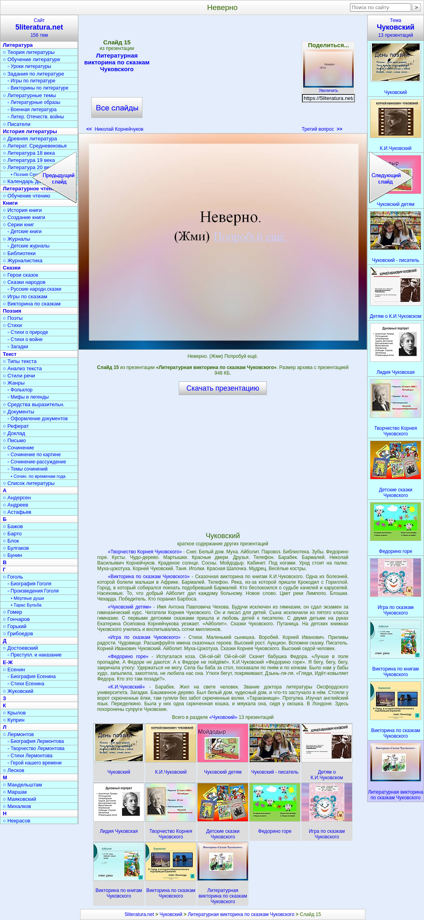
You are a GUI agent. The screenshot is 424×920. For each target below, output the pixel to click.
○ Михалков (17, 806)
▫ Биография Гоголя (29, 584)
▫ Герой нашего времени (35, 763)
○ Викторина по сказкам (31, 304)
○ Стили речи (19, 376)
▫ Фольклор (20, 390)
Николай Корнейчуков (115, 129)
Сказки (11, 268)
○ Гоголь (13, 577)
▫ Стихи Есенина (26, 684)
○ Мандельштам (22, 785)
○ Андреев (15, 505)
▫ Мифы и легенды (28, 397)
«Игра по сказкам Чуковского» (144, 637)
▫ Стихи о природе (28, 332)
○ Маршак (15, 792)
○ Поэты (13, 318)
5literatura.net (139, 914)
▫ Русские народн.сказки (34, 289)
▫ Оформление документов (38, 418)
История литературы (30, 131)
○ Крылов (14, 713)
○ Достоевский (20, 648)
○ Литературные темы (29, 95)
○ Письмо (14, 440)
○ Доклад (14, 433)
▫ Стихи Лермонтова (30, 755)
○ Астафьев (17, 512)
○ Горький (14, 626)
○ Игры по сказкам (25, 296)
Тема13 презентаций (396, 28)
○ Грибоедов (18, 634)
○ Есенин (14, 670)
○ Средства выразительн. (33, 404)
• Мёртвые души (27, 598)
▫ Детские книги (25, 231)
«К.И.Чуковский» (126, 687)
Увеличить (328, 88)
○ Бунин (12, 555)
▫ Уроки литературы (29, 66)
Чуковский (171, 914)
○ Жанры (14, 383)
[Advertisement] (222, 76)
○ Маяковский (19, 799)
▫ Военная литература (32, 109)
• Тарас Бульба (26, 605)
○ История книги (22, 210)
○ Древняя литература (30, 139)
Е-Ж (8, 662)
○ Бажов (13, 526)
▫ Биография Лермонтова (36, 741)
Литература (18, 45)
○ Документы (18, 412)
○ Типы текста (20, 361)
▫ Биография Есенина (32, 676)
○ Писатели (16, 124)
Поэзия (12, 311)
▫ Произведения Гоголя (33, 591)
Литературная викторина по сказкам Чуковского (116, 62)
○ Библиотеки (19, 253)
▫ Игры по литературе (31, 81)
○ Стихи (12, 325)
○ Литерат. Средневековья (35, 146)
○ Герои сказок (20, 275)
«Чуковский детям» (130, 607)
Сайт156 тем (39, 28)
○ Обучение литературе (31, 59)
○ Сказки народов (24, 282)
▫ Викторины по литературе (38, 88)
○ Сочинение (18, 448)
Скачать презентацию (222, 388)
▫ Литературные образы (34, 102)
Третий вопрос (322, 129)
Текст (9, 354)
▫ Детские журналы (29, 246)
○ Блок (11, 541)
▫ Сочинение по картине (34, 454)
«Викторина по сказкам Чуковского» (149, 576)
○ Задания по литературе (33, 74)
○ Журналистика (22, 260)
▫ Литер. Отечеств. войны (36, 117)
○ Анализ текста (22, 368)
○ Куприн (13, 720)
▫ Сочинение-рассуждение (37, 462)
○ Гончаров (16, 619)
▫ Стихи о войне (25, 339)
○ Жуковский (18, 691)
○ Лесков (13, 770)
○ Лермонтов (18, 734)
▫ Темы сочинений (28, 469)
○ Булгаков (16, 548)
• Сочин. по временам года (38, 476)
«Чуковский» (224, 717)
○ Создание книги (24, 217)
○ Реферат (16, 426)
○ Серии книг (18, 225)
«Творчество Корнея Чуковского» (145, 552)
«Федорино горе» (128, 656)
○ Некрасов (16, 821)
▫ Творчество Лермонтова (36, 748)
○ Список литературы (28, 483)
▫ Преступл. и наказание (35, 655)
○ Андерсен (17, 498)
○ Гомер (12, 612)
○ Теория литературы (28, 52)
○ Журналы (16, 239)
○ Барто (12, 534)
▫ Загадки (18, 346)
